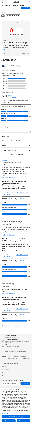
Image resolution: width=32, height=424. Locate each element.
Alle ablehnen (8, 421)
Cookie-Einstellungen (16, 417)
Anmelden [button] (26, 383)
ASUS (9, 358)
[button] (2, 2)
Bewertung (10, 360)
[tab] (3, 15)
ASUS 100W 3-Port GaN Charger (13, 6)
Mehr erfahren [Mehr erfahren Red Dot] (8, 50)
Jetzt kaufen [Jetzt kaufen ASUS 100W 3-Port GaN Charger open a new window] (25, 8)
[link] (16, 2)
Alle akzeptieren (23, 421)
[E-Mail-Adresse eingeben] (11, 383)
